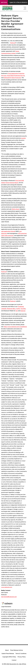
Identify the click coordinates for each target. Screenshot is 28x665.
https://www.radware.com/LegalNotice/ (16, 326)
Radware (13, 43)
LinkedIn (3, 308)
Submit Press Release (8, 653)
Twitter (18, 308)
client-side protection (7, 235)
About (7, 650)
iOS (17, 310)
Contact (14, 660)
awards (23, 138)
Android (23, 310)
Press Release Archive (16, 650)
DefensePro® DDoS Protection (12, 77)
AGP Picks (4, 2)
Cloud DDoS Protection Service (16, 75)
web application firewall (8, 231)
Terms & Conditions (20, 653)
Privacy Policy (22, 657)
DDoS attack (15, 209)
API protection (22, 233)
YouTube (23, 308)
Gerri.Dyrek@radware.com (9, 596)
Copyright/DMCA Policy (9, 657)
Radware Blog (11, 308)
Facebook (21, 306)
